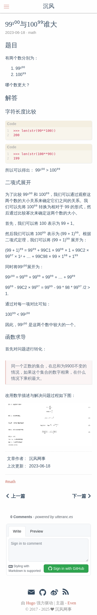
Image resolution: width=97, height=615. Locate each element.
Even (72, 603)
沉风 (48, 6)
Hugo (30, 603)
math (31, 32)
